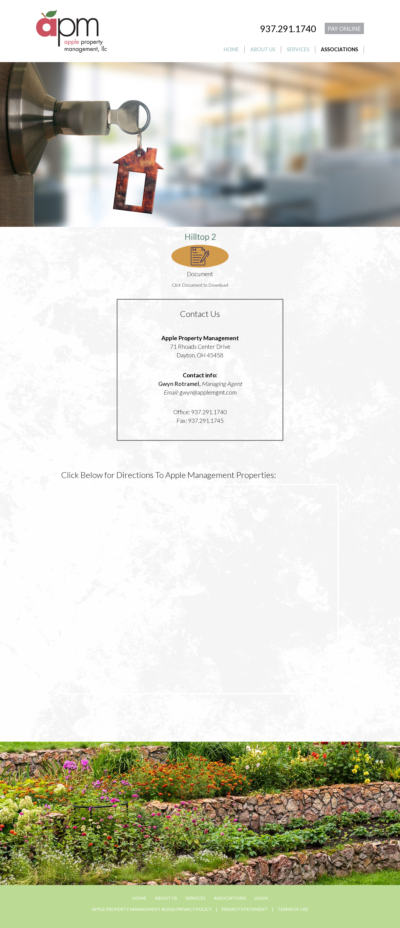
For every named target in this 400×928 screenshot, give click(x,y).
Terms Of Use (293, 909)
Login (261, 898)
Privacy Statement (244, 909)
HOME (139, 898)
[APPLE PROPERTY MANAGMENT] (71, 30)
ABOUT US (166, 898)
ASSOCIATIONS (230, 898)
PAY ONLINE (344, 28)
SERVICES (195, 898)
